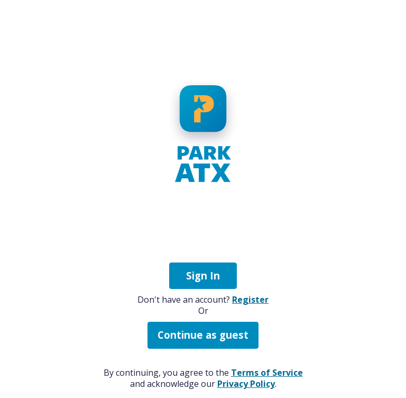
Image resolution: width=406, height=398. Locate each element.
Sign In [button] (203, 275)
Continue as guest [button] (203, 334)
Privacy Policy (246, 384)
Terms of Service (267, 372)
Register (250, 299)
